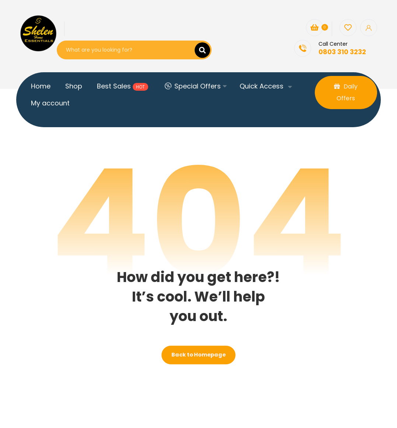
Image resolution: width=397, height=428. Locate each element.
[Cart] (314, 27)
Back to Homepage (198, 355)
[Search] (198, 50)
